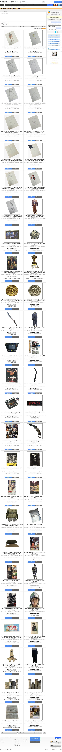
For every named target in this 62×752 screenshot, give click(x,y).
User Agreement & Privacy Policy (6, 749)
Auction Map (16, 743)
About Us (2, 739)
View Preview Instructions (54, 35)
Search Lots (16, 740)
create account (58, 1)
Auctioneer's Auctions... (54, 63)
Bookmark (15, 56)
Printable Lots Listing (54, 45)
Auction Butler (16, 744)
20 (40, 26)
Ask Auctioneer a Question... (53, 49)
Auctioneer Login (35, 741)
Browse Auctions (17, 741)
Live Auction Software (58, 743)
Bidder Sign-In (16, 739)
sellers (40, 4)
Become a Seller (34, 740)
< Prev (2, 26)
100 (44, 26)
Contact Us (3, 741)
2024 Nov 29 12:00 (4, 24)
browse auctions (9, 4)
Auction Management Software (56, 747)
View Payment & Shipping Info (54, 41)
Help (1, 740)
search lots (17, 4)
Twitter (24, 740)
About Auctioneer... (54, 62)
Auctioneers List (17, 745)
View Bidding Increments (54, 37)
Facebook (25, 739)
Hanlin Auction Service (54, 54)
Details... (8, 56)
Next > (32, 26)
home (2, 4)
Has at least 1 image (52, 29)
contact (35, 4)
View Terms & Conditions (54, 43)
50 (42, 26)
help (31, 4)
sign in (51, 1)
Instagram (25, 741)
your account (25, 4)
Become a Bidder (35, 738)
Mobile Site (3, 743)
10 (38, 26)
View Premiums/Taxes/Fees (54, 39)
